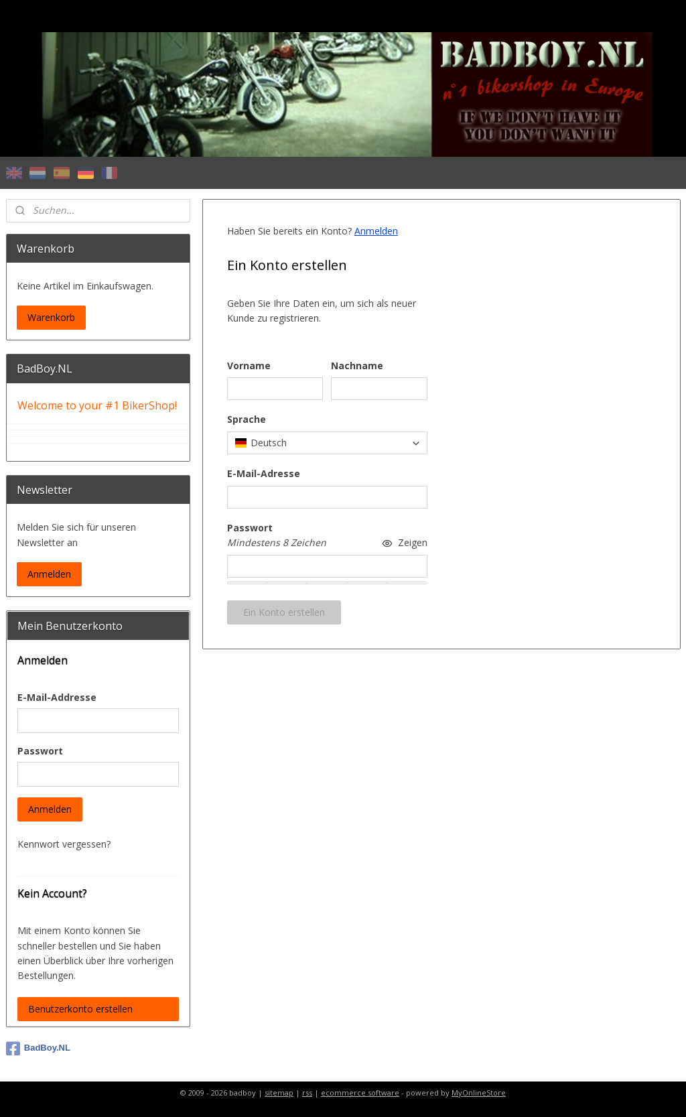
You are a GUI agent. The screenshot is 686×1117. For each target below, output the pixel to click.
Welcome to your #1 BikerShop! (97, 405)
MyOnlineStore (479, 1093)
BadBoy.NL (38, 1049)
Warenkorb (51, 317)
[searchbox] (326, 443)
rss (307, 1093)
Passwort (40, 750)
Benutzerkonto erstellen (80, 1008)
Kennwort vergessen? (64, 844)
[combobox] (326, 443)
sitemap (279, 1093)
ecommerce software (360, 1093)
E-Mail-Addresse (56, 697)
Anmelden (375, 230)
